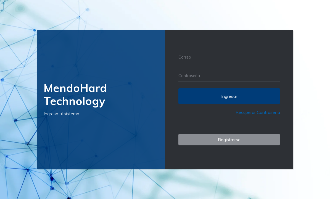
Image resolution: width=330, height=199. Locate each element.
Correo (184, 57)
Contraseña (189, 75)
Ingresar (229, 96)
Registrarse (229, 139)
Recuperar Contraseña (258, 112)
